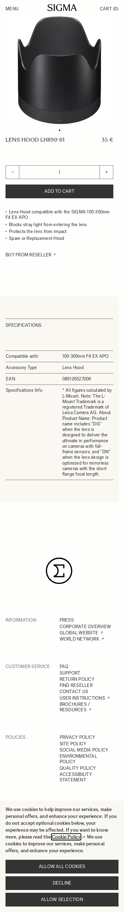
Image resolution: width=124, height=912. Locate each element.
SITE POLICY (73, 743)
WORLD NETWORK (79, 639)
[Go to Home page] (62, 7)
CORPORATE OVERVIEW (85, 626)
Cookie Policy (66, 837)
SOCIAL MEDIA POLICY (84, 750)
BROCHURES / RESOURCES (75, 707)
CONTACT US (74, 691)
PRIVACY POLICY (77, 737)
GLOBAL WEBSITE (79, 632)
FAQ (64, 666)
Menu (12, 8)
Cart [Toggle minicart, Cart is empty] (109, 8)
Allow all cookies (62, 866)
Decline (62, 883)
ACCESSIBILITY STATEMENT (76, 777)
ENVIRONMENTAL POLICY (78, 759)
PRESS (67, 620)
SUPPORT (70, 673)
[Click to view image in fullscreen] (59, 70)
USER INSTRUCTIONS (82, 698)
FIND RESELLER (76, 685)
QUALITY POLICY (78, 768)
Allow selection (62, 899)
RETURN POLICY (77, 679)
